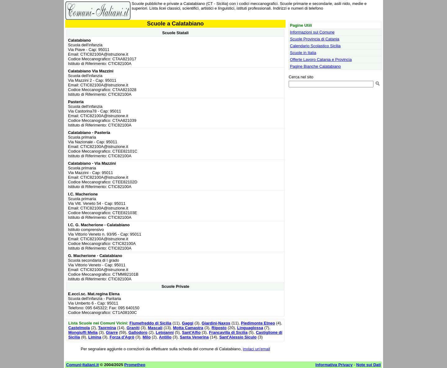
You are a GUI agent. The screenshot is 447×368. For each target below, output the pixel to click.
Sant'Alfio (191, 332)
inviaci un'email (256, 349)
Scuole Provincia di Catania (314, 39)
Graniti (133, 327)
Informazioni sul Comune (312, 32)
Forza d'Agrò (122, 337)
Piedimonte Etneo (258, 323)
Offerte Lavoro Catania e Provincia (321, 59)
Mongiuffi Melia (83, 332)
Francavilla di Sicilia (228, 332)
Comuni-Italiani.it (82, 364)
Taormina (107, 327)
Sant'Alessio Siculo (237, 337)
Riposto (219, 327)
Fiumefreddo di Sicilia (150, 323)
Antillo (165, 337)
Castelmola (79, 327)
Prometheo (134, 364)
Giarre (112, 332)
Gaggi (187, 323)
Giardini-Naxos (216, 323)
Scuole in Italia (303, 52)
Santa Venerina (194, 337)
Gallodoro (138, 332)
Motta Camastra (188, 327)
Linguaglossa (250, 327)
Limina (94, 337)
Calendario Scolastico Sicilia (315, 46)
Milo (146, 337)
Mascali (155, 327)
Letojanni (165, 332)
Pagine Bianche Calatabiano (315, 66)
